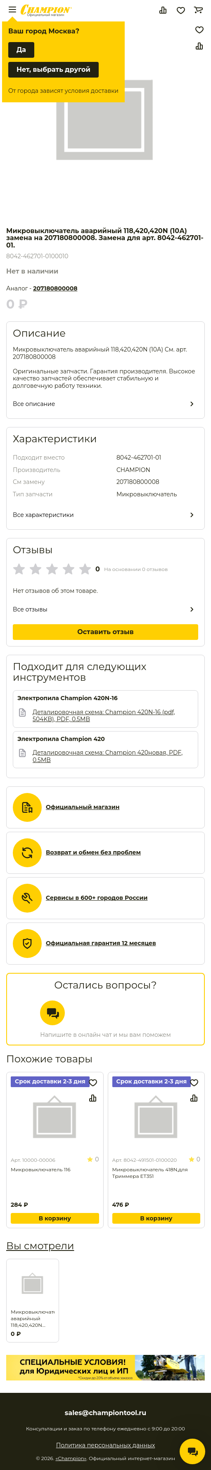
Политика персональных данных (105, 1445)
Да (21, 50)
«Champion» (70, 1458)
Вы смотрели (40, 1246)
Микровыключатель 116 (41, 1169)
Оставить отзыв (105, 632)
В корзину (55, 1218)
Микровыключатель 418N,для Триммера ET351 (150, 1172)
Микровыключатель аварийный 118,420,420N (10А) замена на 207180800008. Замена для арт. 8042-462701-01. (33, 1318)
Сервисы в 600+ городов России (97, 897)
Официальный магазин (82, 807)
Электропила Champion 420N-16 (67, 698)
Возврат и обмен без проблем (93, 852)
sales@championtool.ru (105, 1413)
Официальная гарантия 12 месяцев (101, 943)
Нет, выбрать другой (53, 69)
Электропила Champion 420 (61, 739)
